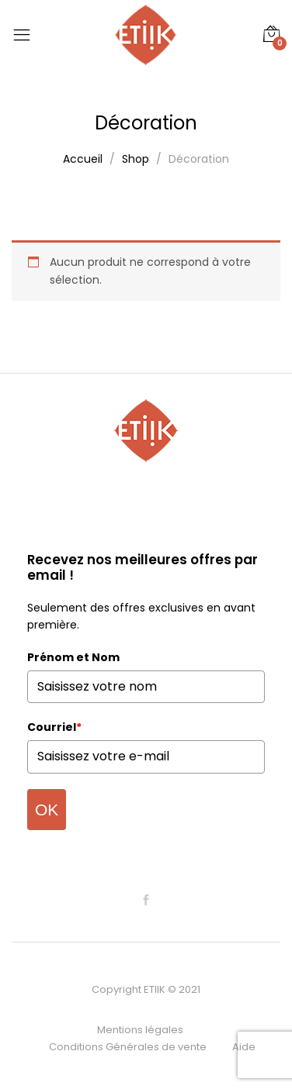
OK (46, 809)
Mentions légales (140, 1029)
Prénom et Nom (73, 657)
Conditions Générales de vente (128, 1046)
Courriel (54, 727)
